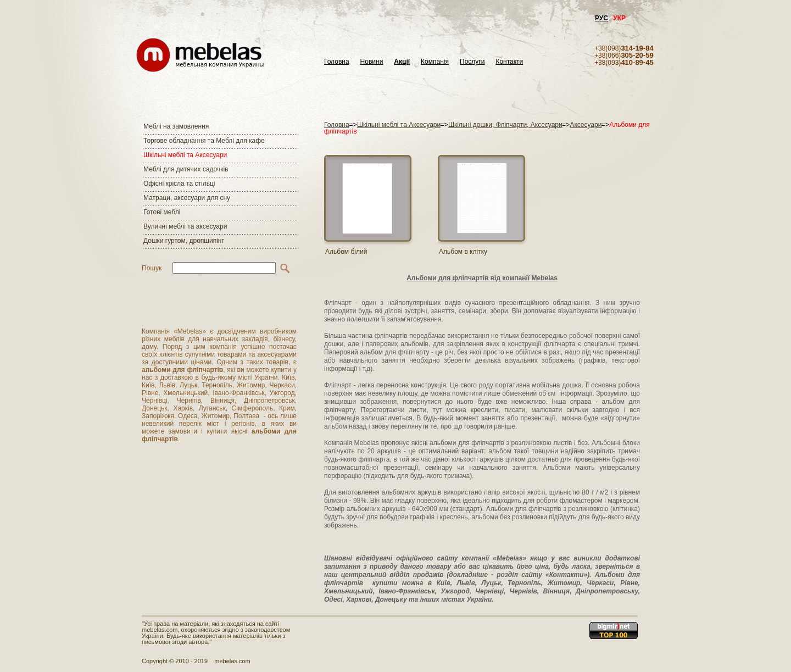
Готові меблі (161, 212)
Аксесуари (585, 125)
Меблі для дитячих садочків (185, 169)
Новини (371, 61)
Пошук (151, 268)
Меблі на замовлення (176, 126)
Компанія (435, 61)
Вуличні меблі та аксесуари (185, 226)
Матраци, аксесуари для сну (186, 198)
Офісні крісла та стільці (179, 183)
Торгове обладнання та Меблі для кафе (204, 141)
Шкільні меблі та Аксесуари (185, 155)
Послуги (472, 61)
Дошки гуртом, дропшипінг (183, 241)
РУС (601, 18)
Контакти (509, 61)
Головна (336, 61)
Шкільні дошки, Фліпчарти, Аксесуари (505, 125)
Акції (402, 61)
